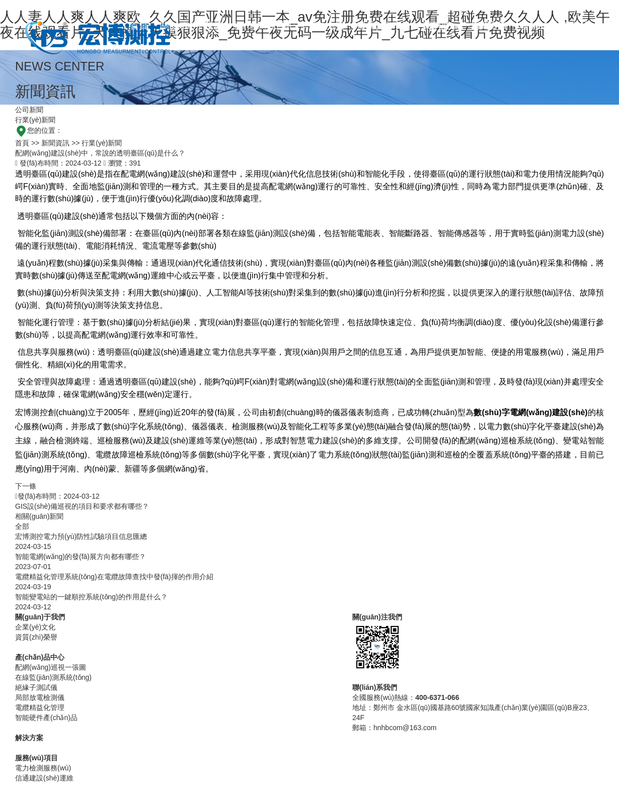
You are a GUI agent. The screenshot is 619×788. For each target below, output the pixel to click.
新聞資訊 (489, 26)
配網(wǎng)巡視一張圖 (50, 667)
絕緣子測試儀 (36, 687)
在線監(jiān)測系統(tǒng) (53, 677)
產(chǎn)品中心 (265, 26)
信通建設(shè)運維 (44, 778)
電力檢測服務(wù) (43, 768)
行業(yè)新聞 (35, 120)
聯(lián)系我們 (547, 26)
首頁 (139, 26)
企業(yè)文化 (35, 627)
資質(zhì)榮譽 (36, 637)
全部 (22, 526)
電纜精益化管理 (39, 707)
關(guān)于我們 (191, 26)
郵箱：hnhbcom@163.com (394, 728)
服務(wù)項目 (384, 26)
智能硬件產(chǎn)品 (46, 718)
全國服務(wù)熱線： (405, 697)
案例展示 (441, 26)
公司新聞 (29, 110)
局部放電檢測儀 (39, 697)
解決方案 (326, 26)
